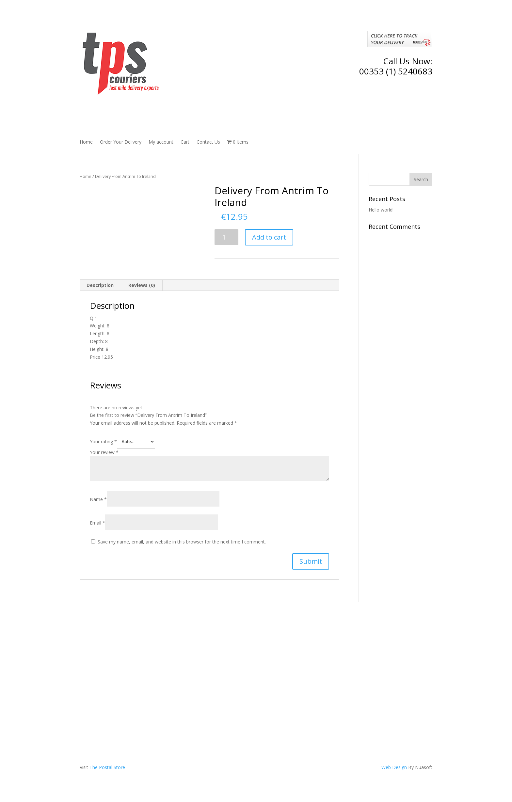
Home (86, 142)
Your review (104, 452)
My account (161, 142)
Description (100, 285)
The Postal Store (107, 767)
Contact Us (208, 142)
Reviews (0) (141, 285)
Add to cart (269, 237)
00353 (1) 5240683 (395, 71)
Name (98, 499)
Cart (185, 142)
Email (97, 523)
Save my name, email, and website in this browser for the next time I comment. (182, 542)
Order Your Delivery (120, 142)
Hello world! (381, 210)
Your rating (103, 441)
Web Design (394, 767)
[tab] (100, 285)
